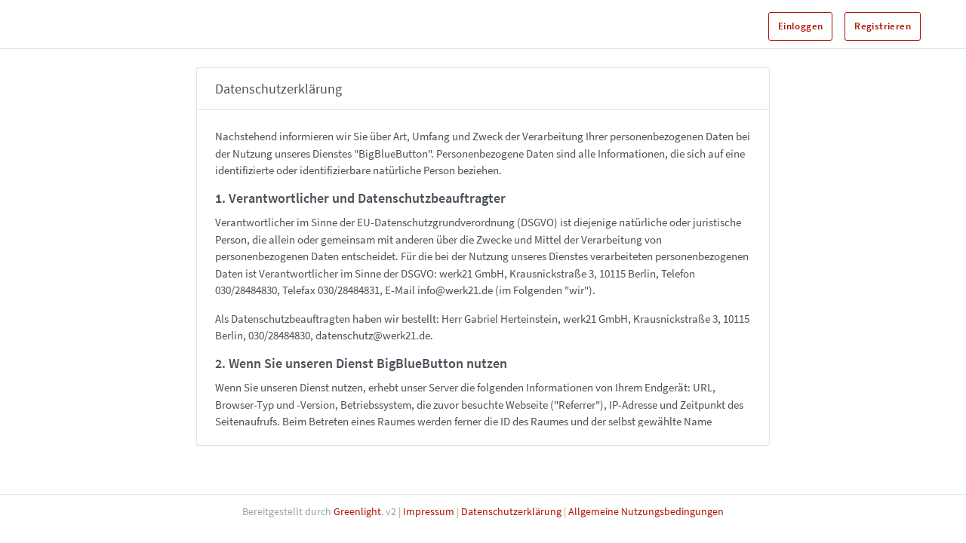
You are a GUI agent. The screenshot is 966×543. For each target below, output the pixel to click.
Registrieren (882, 26)
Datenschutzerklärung (511, 511)
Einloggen (800, 26)
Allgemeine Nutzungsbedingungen (646, 511)
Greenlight (357, 511)
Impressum (428, 511)
